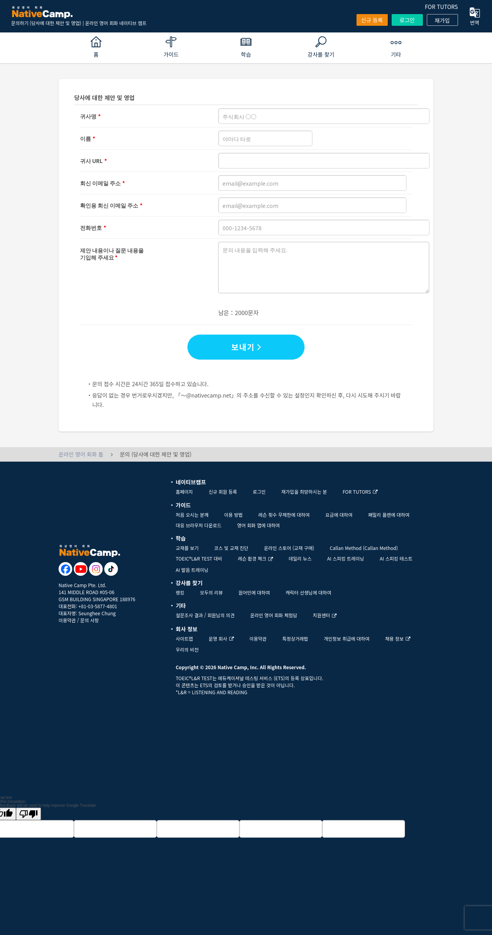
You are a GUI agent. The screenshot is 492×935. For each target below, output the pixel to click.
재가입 (442, 20)
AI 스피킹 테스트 (396, 558)
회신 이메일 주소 (100, 183)
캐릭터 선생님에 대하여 (308, 592)
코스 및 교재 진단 (231, 548)
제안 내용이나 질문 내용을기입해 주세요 (112, 250)
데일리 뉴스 (300, 558)
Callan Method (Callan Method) (364, 548)
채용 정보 (397, 638)
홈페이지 (184, 491)
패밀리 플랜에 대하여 (389, 514)
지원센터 (325, 615)
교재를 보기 (187, 548)
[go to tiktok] (111, 569)
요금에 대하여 (339, 514)
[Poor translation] (28, 814)
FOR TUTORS (441, 7)
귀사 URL (91, 161)
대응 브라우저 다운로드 (198, 525)
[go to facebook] (65, 569)
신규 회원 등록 (223, 491)
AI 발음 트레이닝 (192, 569)
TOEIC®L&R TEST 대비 (199, 558)
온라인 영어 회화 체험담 (273, 615)
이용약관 (67, 620)
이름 (85, 138)
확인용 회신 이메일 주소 (109, 205)
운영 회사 (221, 638)
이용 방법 (233, 514)
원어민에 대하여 (254, 592)
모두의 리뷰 (211, 592)
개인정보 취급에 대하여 (346, 638)
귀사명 (88, 116)
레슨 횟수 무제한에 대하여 (284, 514)
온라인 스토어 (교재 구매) (289, 548)
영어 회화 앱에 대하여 (258, 525)
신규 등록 (372, 20)
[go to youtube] (80, 569)
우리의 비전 (187, 649)
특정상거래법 (295, 638)
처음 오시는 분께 (192, 514)
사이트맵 (184, 638)
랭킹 (180, 592)
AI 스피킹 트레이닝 (345, 558)
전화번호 (91, 227)
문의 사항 (89, 620)
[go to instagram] (96, 569)
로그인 (407, 20)
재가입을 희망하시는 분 (304, 491)
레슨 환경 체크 (255, 558)
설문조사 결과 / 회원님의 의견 (205, 615)
